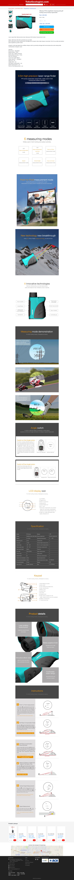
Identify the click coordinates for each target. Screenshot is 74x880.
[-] (35, 859)
